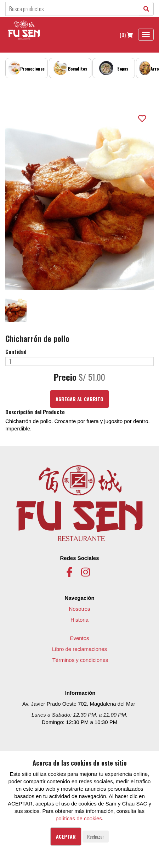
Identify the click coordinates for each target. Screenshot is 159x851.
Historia (79, 620)
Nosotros (79, 609)
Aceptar (66, 836)
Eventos (79, 638)
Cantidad (16, 351)
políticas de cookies (79, 818)
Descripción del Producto (35, 412)
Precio (65, 377)
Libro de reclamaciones (79, 649)
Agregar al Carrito (79, 399)
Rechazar (95, 836)
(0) (126, 34)
